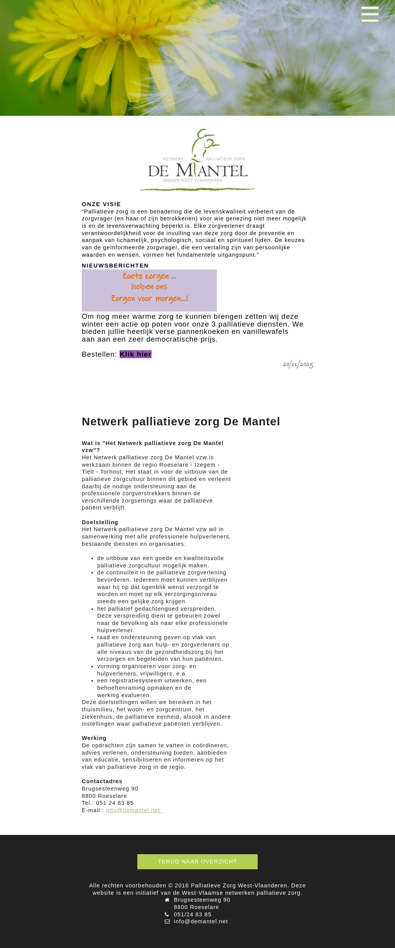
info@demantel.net (134, 810)
